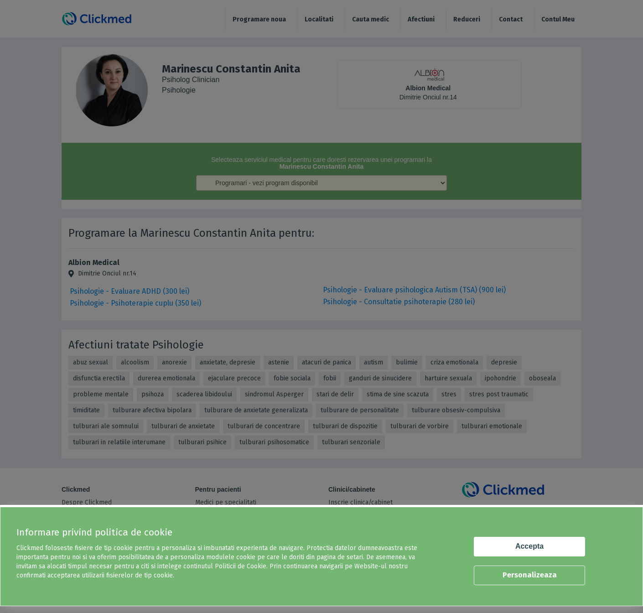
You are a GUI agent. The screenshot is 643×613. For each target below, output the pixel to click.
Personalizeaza (530, 575)
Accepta (529, 546)
